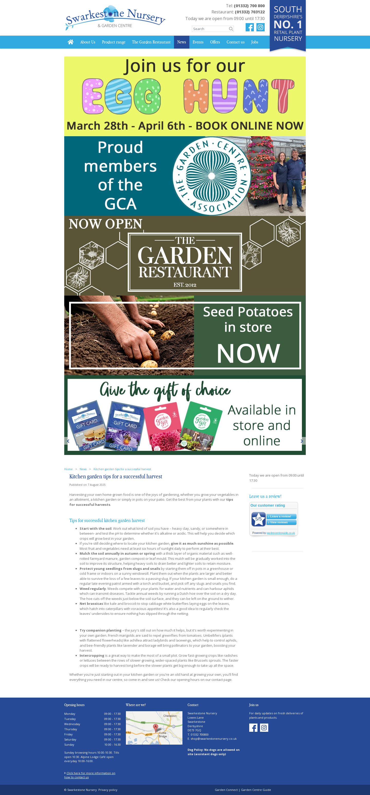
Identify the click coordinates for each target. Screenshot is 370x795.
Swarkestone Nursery (202, 713)
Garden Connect (226, 790)
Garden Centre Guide (256, 790)
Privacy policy (107, 790)
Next (302, 441)
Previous (68, 441)
